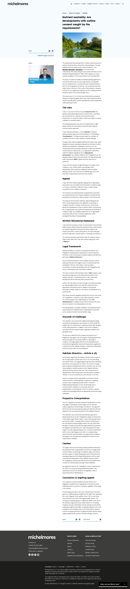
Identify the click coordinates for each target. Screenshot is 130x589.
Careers (101, 4)
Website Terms (90, 546)
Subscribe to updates (35, 551)
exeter (77, 567)
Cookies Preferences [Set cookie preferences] (92, 556)
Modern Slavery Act (91, 553)
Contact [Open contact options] (117, 4)
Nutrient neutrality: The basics (72, 69)
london (83, 567)
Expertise (77, 4)
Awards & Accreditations (75, 556)
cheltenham (69, 567)
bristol (54, 567)
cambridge (61, 567)
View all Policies (90, 540)
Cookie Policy (89, 549)
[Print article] (100, 519)
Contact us (32, 542)
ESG (112, 4)
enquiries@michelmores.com (38, 548)
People (83, 4)
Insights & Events (92, 4)
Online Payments (73, 540)
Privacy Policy (89, 543)
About (107, 4)
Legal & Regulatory (93, 536)
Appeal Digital (90, 583)
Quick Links (71, 536)
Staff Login (71, 553)
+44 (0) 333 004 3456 (35, 545)
